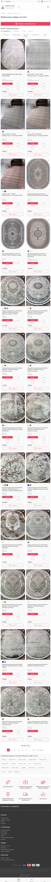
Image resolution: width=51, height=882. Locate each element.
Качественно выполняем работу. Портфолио (25, 787)
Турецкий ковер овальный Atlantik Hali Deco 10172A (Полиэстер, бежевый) (12, 548)
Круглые (3, 825)
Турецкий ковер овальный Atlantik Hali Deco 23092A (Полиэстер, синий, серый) (37, 491)
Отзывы (3, 839)
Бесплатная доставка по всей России (25, 799)
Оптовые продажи (5, 854)
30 (33, 753)
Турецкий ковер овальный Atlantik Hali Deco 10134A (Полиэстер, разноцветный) (12, 726)
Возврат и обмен (5, 861)
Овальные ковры (12, 28)
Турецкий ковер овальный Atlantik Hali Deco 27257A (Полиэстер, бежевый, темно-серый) (37, 313)
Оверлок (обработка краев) (7, 853)
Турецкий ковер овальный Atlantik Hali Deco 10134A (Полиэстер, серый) (37, 725)
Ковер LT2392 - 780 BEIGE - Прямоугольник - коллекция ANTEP (37, 135)
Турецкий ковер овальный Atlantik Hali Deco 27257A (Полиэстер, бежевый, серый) (12, 371)
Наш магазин (43, 799)
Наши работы (4, 837)
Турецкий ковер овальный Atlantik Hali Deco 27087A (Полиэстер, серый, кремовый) (12, 431)
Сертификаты (4, 835)
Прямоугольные (4, 821)
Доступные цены (8, 787)
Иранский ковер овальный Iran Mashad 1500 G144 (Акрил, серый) (11, 255)
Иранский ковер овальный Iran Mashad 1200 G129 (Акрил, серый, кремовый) (36, 256)
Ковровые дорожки (5, 823)
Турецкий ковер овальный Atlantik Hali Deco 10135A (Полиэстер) (37, 668)
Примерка (3, 851)
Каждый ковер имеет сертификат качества (8, 799)
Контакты (3, 842)
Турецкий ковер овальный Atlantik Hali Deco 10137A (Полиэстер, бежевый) (37, 608)
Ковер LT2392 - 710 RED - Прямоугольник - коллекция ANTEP (12, 195)
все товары (40, 753)
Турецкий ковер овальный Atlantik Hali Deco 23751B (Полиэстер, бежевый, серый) (37, 431)
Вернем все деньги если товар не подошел (43, 787)
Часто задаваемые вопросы (7, 863)
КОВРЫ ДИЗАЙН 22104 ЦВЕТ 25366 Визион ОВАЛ (12, 75)
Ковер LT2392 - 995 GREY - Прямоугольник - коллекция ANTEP (12, 135)
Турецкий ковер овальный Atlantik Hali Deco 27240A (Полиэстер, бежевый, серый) (37, 371)
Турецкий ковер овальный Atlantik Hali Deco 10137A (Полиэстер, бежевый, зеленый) (12, 608)
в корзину (14, 95)
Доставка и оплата (5, 849)
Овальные (3, 827)
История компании (5, 833)
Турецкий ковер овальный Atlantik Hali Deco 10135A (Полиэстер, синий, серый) (12, 669)
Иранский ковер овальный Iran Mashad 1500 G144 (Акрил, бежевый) (37, 195)
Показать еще (25, 749)
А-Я (49, 813)
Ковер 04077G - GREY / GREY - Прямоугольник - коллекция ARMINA (38, 75)
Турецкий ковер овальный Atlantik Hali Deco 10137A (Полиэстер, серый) (37, 547)
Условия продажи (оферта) (7, 840)
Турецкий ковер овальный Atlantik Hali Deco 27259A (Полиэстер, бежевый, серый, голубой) (12, 313)
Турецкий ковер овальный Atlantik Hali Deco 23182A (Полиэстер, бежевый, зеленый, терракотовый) (12, 491)
